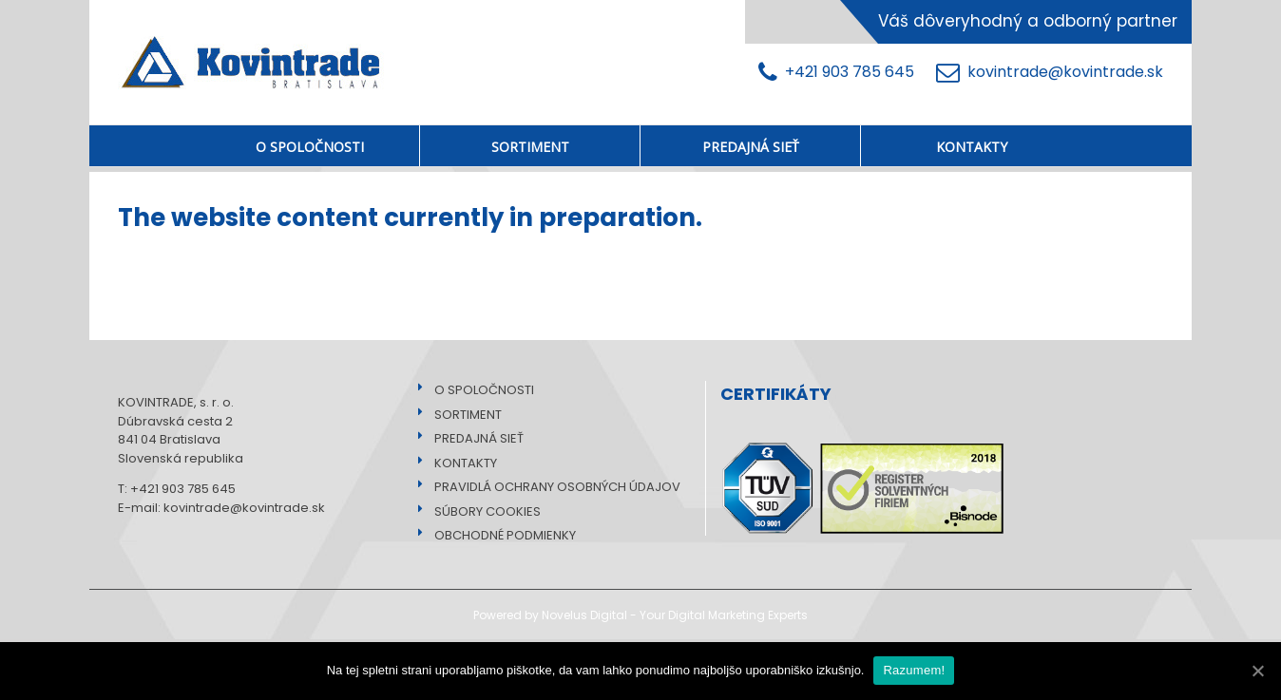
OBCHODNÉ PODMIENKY (499, 535)
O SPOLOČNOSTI (478, 390)
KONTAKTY (460, 463)
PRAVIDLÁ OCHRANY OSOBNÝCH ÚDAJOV (551, 487)
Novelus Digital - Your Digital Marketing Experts (675, 615)
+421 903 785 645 (840, 73)
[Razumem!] (1257, 670)
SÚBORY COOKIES (482, 511)
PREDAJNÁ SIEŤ (473, 438)
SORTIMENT (462, 415)
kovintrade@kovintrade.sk (1049, 73)
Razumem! (914, 670)
